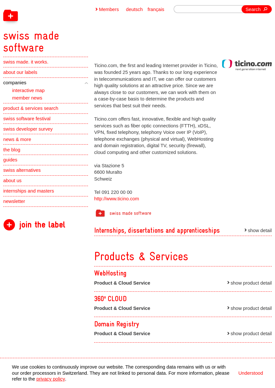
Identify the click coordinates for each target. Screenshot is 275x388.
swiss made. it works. (25, 62)
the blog (11, 149)
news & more (17, 139)
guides (10, 159)
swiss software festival (27, 118)
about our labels (20, 72)
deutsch (134, 9)
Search (253, 9)
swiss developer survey (28, 129)
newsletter (14, 201)
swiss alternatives (22, 170)
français (155, 9)
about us (12, 180)
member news (27, 97)
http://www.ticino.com (116, 198)
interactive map (28, 90)
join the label (42, 224)
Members (109, 9)
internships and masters (28, 191)
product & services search (30, 108)
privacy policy (50, 379)
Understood (250, 373)
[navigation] (63, 27)
